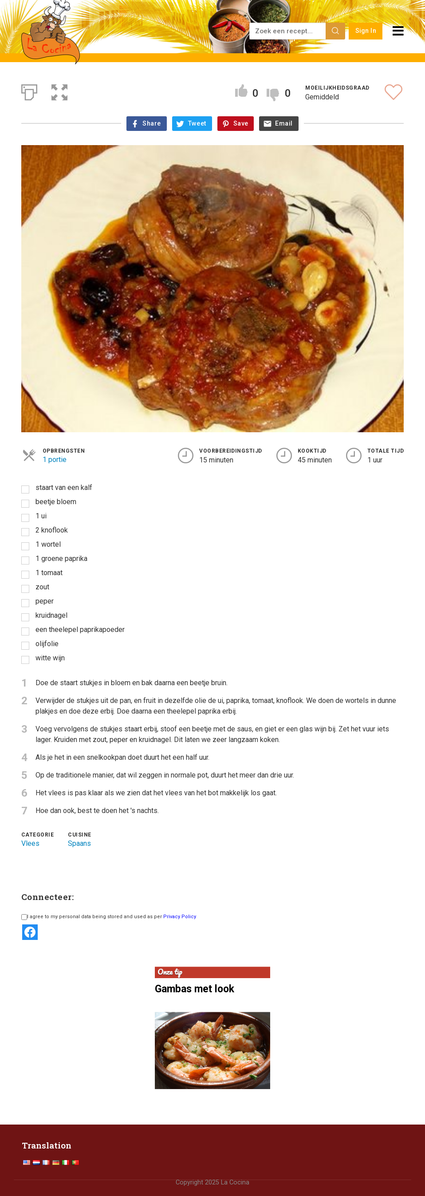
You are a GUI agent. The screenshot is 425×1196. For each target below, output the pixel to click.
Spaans (79, 843)
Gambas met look (194, 989)
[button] (59, 90)
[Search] (335, 31)
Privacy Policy (179, 917)
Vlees (30, 843)
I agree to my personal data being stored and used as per (108, 917)
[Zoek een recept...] (288, 31)
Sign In (365, 31)
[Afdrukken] (29, 90)
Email (283, 123)
